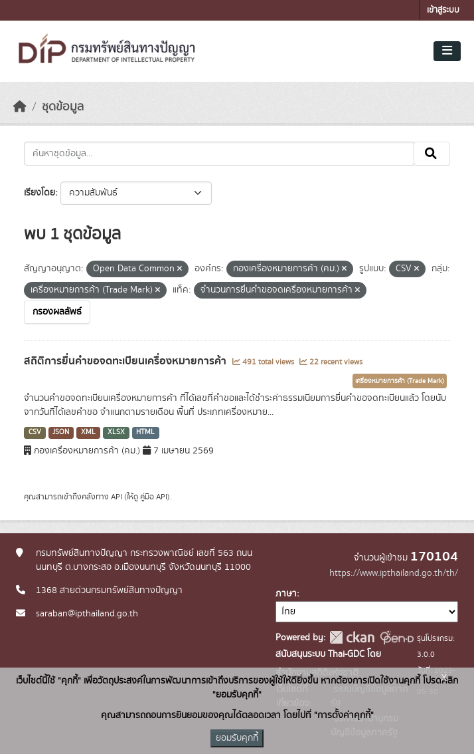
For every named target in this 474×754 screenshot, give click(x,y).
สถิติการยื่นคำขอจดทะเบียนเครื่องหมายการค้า (126, 361)
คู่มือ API (153, 497)
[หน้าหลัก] (20, 107)
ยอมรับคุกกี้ (237, 738)
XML (88, 432)
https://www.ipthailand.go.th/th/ (393, 573)
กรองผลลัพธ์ (57, 311)
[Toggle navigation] (447, 51)
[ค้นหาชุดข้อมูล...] (219, 154)
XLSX (116, 432)
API (116, 497)
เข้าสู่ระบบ (443, 10)
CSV (35, 432)
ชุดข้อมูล (63, 107)
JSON (60, 432)
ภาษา (286, 593)
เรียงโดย (39, 192)
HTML (145, 432)
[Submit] (432, 154)
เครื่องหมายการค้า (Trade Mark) (399, 381)
